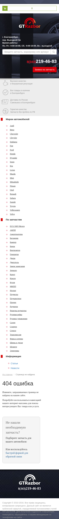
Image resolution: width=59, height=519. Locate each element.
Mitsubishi (12, 182)
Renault (11, 194)
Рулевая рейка (14, 314)
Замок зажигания (15, 266)
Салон (10, 322)
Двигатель (12, 262)
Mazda (10, 174)
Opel (10, 190)
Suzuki (11, 202)
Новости (15, 368)
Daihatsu (11, 142)
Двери (10, 258)
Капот (10, 274)
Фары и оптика (14, 339)
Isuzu (10, 162)
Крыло (11, 278)
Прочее (11, 302)
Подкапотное (13, 298)
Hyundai (11, 158)
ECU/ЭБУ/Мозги (15, 226)
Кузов (10, 282)
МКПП (11, 286)
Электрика (12, 350)
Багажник (12, 238)
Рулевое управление (16, 318)
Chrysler (11, 138)
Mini (10, 178)
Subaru (11, 198)
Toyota (11, 206)
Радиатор (12, 306)
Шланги (11, 347)
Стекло (11, 330)
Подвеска (12, 294)
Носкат (11, 290)
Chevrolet (12, 134)
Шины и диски (14, 342)
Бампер (11, 242)
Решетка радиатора (16, 310)
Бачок (10, 246)
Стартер (11, 326)
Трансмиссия (13, 334)
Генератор (12, 254)
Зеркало (11, 270)
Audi (10, 125)
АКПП (11, 230)
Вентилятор (13, 250)
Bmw (10, 130)
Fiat (9, 146)
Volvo (10, 214)
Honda (10, 154)
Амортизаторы (14, 234)
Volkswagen (13, 210)
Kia (9, 166)
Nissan (10, 186)
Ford (10, 150)
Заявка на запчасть (45, 69)
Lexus (10, 170)
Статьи (14, 363)
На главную (7, 374)
